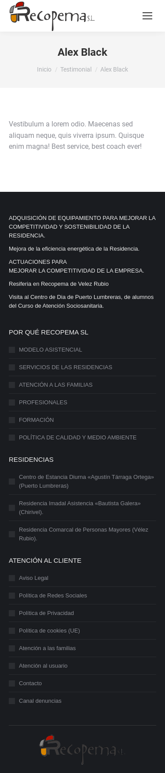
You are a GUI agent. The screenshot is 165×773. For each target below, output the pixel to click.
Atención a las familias (47, 648)
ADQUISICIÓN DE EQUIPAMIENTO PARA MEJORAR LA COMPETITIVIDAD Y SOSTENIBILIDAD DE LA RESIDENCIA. (82, 227)
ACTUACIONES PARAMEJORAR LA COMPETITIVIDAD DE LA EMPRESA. (76, 266)
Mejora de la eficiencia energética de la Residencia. (74, 248)
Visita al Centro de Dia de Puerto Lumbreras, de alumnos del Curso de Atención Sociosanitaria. (81, 301)
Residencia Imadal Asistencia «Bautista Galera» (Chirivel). (80, 507)
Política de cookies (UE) (49, 630)
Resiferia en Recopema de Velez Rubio (59, 283)
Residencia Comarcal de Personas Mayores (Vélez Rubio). (83, 534)
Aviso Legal (33, 578)
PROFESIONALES (43, 402)
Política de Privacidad (46, 613)
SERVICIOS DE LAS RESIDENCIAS (65, 367)
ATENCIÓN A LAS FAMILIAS (55, 384)
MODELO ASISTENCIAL (50, 349)
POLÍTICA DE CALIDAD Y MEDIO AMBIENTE (78, 437)
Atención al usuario (43, 665)
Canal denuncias (40, 700)
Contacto (30, 683)
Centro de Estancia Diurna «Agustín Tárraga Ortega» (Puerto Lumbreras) (86, 481)
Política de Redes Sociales (53, 595)
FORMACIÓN (36, 420)
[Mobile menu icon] (147, 16)
